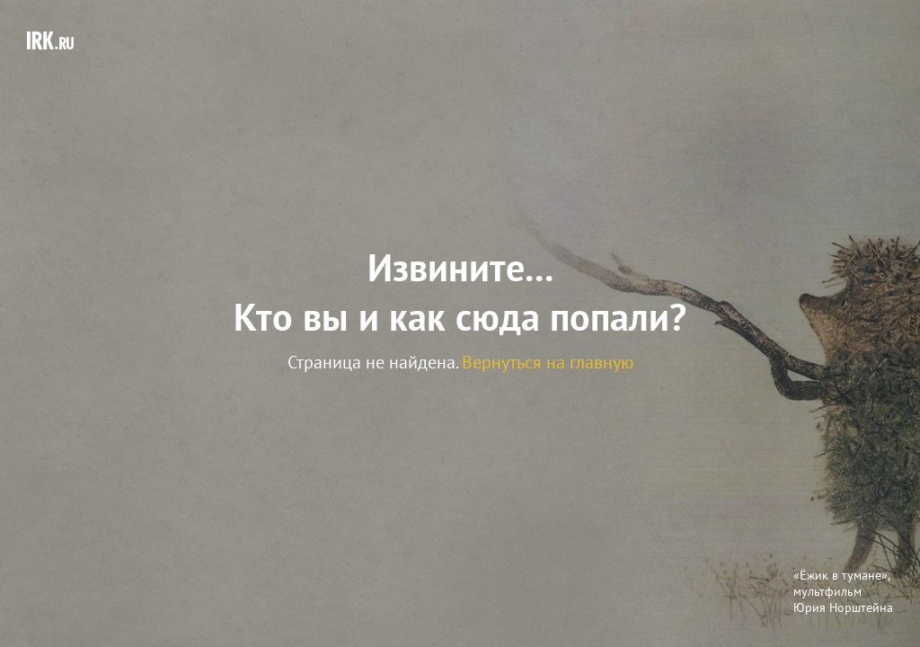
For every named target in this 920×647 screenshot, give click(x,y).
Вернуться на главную (547, 362)
